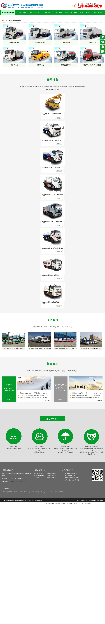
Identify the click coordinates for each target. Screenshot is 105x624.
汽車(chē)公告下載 (7, 492)
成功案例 (59, 12)
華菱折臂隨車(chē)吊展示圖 (79, 395)
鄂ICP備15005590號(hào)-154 (18, 481)
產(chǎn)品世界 (34, 12)
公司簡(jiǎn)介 (21, 12)
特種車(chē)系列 (51, 477)
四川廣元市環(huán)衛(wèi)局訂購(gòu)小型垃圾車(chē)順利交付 (91, 348)
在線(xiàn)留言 (84, 12)
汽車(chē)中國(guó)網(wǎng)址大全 (39, 492)
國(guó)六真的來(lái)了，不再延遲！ (30, 393)
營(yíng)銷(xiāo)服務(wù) (71, 13)
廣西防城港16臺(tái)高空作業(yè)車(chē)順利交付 (40, 348)
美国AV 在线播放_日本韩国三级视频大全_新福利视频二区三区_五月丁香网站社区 (68, 503)
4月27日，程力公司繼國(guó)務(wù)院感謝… (32, 395)
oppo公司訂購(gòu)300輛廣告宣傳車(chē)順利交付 (14, 348)
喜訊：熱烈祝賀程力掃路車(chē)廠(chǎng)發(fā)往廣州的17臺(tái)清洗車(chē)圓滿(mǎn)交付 (65, 348)
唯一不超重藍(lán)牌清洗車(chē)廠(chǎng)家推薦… (86, 397)
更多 (102, 21)
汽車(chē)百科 (53, 492)
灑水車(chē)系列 (38, 473)
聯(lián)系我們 (98, 12)
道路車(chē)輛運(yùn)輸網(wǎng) (22, 492)
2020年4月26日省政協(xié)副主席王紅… (31, 397)
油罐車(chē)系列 (51, 475)
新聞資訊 (47, 12)
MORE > (9, 399)
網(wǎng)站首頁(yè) (8, 12)
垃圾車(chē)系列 (51, 473)
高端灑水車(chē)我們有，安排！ (81, 393)
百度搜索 (61, 492)
